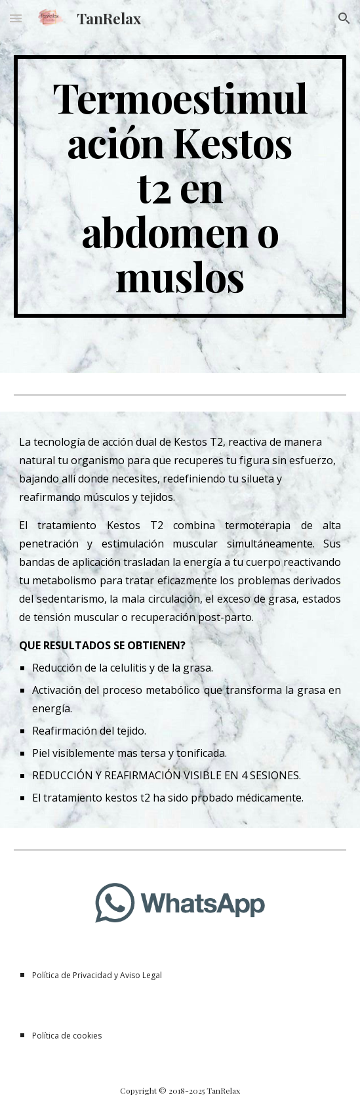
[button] (15, 18)
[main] (180, 186)
